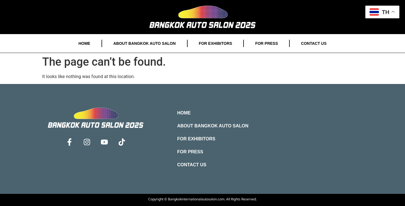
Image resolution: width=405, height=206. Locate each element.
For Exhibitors (215, 43)
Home (84, 43)
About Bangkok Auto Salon (144, 43)
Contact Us (314, 43)
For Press (266, 43)
